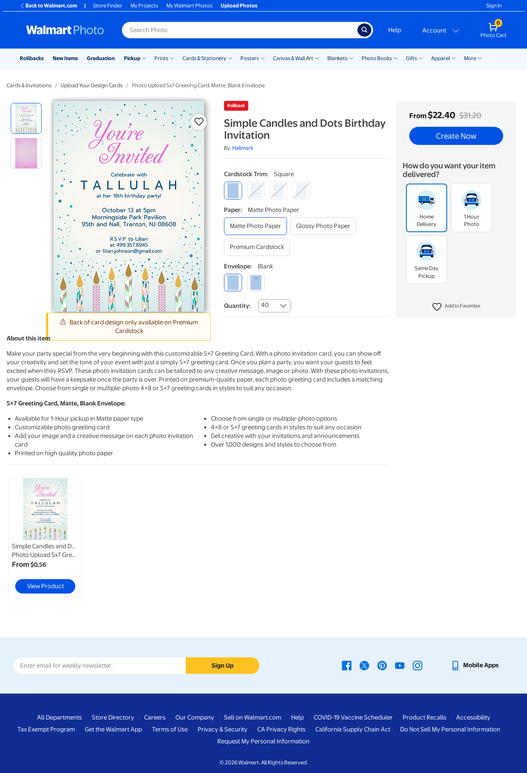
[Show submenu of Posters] (262, 58)
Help (394, 30)
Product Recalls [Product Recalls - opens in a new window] (424, 717)
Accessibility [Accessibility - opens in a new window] (473, 717)
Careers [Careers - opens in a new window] (155, 717)
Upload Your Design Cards (92, 85)
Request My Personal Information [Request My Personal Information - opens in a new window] (263, 741)
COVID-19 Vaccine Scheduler (353, 717)
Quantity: (237, 306)
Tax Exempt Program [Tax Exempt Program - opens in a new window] (46, 729)
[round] (256, 190)
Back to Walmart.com (48, 5)
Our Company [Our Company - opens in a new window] (194, 717)
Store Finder (107, 5)
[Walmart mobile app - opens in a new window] (474, 665)
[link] (45, 537)
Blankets (337, 58)
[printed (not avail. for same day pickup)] (256, 282)
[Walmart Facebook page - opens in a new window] (347, 665)
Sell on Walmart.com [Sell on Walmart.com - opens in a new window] (252, 717)
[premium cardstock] (257, 247)
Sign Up (222, 665)
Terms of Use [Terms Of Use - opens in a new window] (170, 729)
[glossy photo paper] (323, 226)
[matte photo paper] (255, 226)
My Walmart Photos (189, 5)
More (470, 58)
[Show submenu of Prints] (172, 58)
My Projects (144, 5)
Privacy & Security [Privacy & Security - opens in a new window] (222, 729)
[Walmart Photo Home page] (65, 30)
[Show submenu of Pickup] (144, 58)
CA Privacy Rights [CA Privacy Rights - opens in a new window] (281, 729)
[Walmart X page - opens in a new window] (364, 665)
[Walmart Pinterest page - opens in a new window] (382, 665)
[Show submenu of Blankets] (351, 58)
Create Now (456, 135)
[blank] (233, 282)
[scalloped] (301, 190)
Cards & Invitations (29, 85)
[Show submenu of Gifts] (420, 58)
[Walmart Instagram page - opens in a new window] (417, 665)
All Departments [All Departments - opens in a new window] (59, 717)
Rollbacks (32, 58)
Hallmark (242, 148)
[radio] (26, 118)
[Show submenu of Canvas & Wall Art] (317, 58)
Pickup (132, 58)
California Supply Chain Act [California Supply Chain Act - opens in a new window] (352, 729)
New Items (65, 58)
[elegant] (278, 190)
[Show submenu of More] (480, 58)
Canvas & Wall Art (293, 58)
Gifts (411, 58)
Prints (161, 58)
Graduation (101, 58)
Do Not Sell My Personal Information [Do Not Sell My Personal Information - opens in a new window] (450, 729)
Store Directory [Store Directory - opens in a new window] (113, 717)
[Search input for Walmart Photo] (239, 30)
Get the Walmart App (113, 729)
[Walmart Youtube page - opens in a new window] (400, 665)
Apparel (440, 58)
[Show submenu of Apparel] (453, 58)
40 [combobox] (265, 305)
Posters (249, 58)
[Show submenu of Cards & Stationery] (230, 58)
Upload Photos (239, 5)
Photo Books (376, 58)
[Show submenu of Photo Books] (395, 58)
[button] (456, 307)
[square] (233, 190)
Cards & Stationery (204, 58)
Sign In (493, 5)
